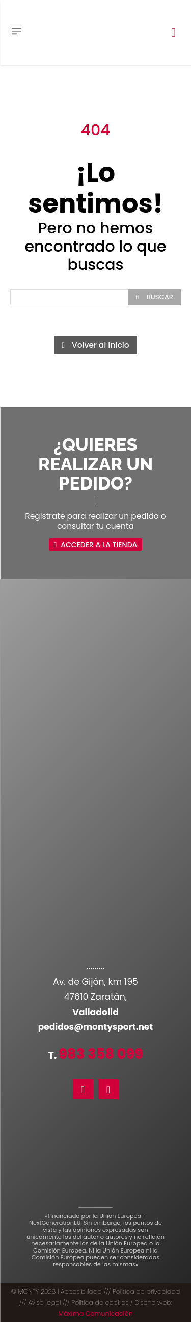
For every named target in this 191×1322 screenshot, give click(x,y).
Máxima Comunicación (95, 1313)
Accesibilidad (81, 1291)
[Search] (154, 297)
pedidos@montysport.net (95, 1027)
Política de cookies (99, 1302)
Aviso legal (44, 1302)
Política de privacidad (146, 1291)
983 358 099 (101, 1054)
